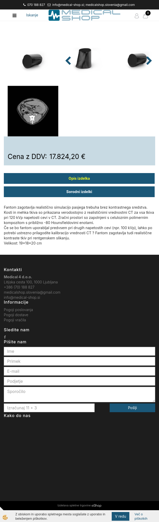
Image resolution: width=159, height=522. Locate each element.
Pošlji (132, 419)
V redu (120, 516)
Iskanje (32, 15)
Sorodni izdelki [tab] (79, 203)
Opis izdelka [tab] (79, 190)
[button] (148, 93)
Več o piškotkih (140, 516)
